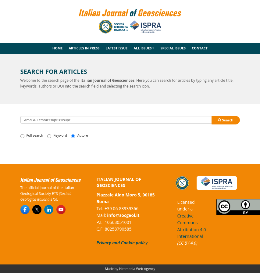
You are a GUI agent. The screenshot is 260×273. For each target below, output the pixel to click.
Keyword (57, 135)
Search (225, 120)
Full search (31, 135)
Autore (79, 135)
